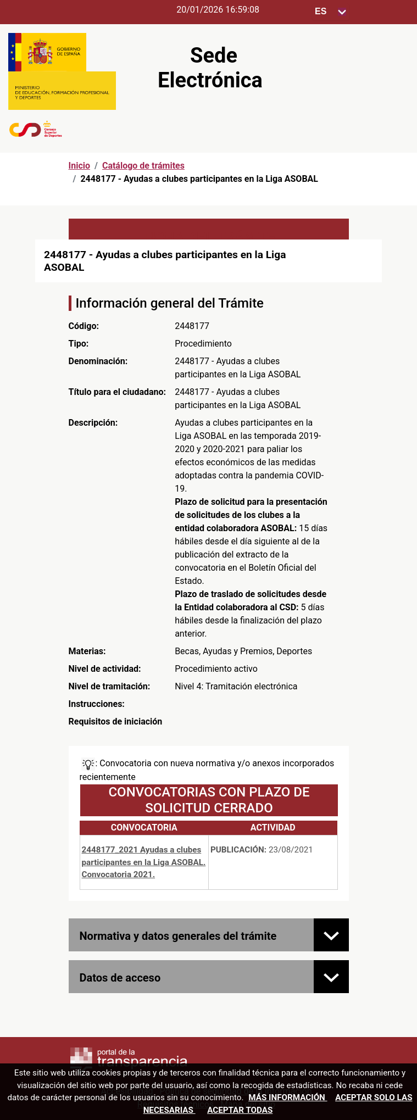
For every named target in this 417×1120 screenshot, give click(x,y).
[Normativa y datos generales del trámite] (331, 934)
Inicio (79, 165)
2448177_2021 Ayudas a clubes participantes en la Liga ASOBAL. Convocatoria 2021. (144, 862)
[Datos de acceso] (331, 976)
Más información (287, 1097)
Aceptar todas (240, 1110)
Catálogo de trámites (143, 165)
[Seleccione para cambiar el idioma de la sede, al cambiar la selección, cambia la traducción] (330, 11)
